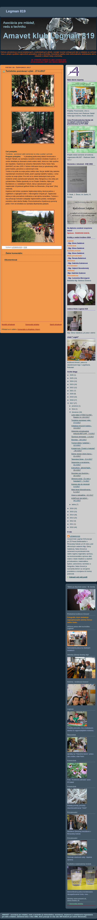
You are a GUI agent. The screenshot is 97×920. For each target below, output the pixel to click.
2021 (72, 391)
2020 (72, 394)
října (74, 409)
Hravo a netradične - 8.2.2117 (82, 495)
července (75, 412)
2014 (72, 515)
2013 (72, 518)
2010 (72, 527)
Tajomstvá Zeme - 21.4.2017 (81, 459)
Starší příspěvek (56, 324)
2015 (72, 512)
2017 (72, 403)
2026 (72, 375)
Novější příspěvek (8, 324)
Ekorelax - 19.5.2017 (79, 440)
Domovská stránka (32, 324)
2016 (72, 508)
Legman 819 (16, 11)
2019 (72, 397)
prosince (75, 406)
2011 (72, 524)
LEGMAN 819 (75, 536)
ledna (74, 504)
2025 (72, 378)
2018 (72, 400)
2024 (72, 381)
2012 (72, 521)
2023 (72, 384)
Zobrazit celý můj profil (78, 577)
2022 (72, 387)
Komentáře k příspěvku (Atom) (29, 329)
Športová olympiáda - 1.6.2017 (82, 437)
